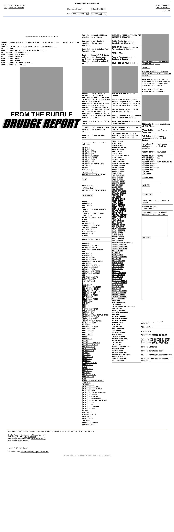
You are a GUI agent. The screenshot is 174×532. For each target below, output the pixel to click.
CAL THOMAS (116, 398)
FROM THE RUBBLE (41, 121)
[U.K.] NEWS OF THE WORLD (94, 462)
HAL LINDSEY (117, 319)
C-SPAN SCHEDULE (90, 302)
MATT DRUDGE (117, 157)
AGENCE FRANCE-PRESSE (151, 167)
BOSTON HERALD (89, 292)
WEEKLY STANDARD (90, 488)
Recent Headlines (163, 5)
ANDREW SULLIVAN (119, 393)
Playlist (25, 507)
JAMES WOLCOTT (118, 415)
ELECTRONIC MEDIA (90, 328)
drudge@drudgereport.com (35, 501)
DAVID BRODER (117, 190)
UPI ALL (144, 186)
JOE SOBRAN (116, 389)
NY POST (86, 404)
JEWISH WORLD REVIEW (92, 366)
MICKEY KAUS (117, 293)
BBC (83, 282)
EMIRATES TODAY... (91, 330)
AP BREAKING (88, 180)
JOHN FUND (116, 250)
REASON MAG (87, 423)
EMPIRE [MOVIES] (90, 335)
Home (10, 514)
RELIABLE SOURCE (119, 370)
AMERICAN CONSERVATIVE (93, 280)
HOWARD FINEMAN (118, 241)
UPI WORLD (145, 189)
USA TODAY (87, 476)
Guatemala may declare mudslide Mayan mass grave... (93, 45)
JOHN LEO (115, 312)
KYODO (84, 245)
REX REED (115, 365)
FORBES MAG (87, 342)
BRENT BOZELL (117, 188)
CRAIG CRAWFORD (118, 217)
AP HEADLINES (88, 178)
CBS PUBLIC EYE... (91, 299)
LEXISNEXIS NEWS (90, 373)
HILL (84, 349)
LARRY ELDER (117, 231)
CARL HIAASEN (117, 274)
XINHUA (85, 264)
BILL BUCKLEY (117, 200)
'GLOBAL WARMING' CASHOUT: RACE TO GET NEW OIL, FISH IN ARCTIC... (156, 76)
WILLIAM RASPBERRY (120, 362)
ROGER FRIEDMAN (118, 248)
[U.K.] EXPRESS (89, 454)
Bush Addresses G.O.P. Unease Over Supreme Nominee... (122, 127)
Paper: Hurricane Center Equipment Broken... (123, 62)
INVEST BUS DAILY (90, 361)
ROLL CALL (87, 426)
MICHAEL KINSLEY (119, 296)
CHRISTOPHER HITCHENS (121, 279)
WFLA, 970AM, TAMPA (10, 66)
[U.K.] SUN (87, 466)
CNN (83, 311)
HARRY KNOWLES (118, 300)
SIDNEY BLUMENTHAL (120, 183)
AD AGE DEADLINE (90, 278)
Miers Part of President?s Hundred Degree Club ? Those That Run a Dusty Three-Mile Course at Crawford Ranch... (125, 109)
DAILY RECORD (88, 450)
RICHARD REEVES (118, 367)
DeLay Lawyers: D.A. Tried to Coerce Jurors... (124, 142)
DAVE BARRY (116, 169)
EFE (83, 231)
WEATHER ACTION (148, 224)
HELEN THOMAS (117, 396)
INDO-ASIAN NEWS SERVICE (94, 233)
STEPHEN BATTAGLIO (120, 174)
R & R (84, 421)
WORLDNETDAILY (89, 490)
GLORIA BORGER (118, 186)
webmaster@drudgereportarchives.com (34, 518)
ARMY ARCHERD (117, 167)
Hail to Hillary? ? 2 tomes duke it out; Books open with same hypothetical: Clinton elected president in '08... (95, 63)
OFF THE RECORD (118, 339)
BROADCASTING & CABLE (92, 294)
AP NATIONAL (88, 166)
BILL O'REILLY (118, 346)
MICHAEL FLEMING (119, 245)
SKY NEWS (86, 428)
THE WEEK (86, 485)
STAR (84, 435)
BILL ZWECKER (117, 420)
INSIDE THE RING (119, 286)
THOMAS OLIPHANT (119, 343)
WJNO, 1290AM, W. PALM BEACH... (17, 68)
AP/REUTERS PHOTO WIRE (93, 182)
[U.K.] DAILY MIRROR (92, 447)
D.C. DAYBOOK (88, 318)
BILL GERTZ (116, 255)
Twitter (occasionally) (38, 505)
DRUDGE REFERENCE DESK (151, 378)
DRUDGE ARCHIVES (148, 374)
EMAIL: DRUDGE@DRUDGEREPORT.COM (155, 383)
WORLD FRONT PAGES (91, 268)
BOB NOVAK (116, 334)
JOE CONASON (117, 210)
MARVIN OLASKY (118, 341)
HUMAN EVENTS (88, 354)
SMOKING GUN (88, 433)
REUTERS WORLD (147, 179)
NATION (85, 390)
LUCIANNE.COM (88, 376)
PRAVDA (85, 247)
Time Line (166, 10)
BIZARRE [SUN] (118, 178)
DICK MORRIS (117, 329)
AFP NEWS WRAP (147, 172)
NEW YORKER (87, 409)
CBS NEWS (86, 297)
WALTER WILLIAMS (119, 410)
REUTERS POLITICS (149, 182)
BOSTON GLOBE (88, 290)
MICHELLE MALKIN (119, 324)
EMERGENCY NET (89, 333)
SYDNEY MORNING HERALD (93, 438)
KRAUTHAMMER (117, 303)
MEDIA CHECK (88, 378)
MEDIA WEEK (87, 383)
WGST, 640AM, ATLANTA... (13, 61)
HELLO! (85, 347)
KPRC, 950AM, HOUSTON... (13, 71)
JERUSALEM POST (89, 364)
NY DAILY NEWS (89, 399)
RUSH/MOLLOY (117, 374)
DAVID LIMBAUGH (118, 315)
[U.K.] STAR (88, 464)
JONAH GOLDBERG (118, 262)
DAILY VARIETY (89, 316)
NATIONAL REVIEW (90, 395)
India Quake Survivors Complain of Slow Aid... (123, 43)
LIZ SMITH (116, 384)
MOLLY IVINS (117, 288)
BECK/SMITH (116, 176)
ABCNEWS (86, 273)
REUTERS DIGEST (148, 177)
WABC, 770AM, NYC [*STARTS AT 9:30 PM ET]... (24, 54)
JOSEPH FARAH (117, 236)
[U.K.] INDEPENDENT (91, 459)
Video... (145, 69)
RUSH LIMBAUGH (118, 317)
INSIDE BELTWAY (118, 281)
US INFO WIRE (88, 257)
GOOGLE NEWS (146, 193)
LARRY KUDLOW (117, 307)
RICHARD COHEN (118, 207)
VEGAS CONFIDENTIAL (120, 403)
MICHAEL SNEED (118, 386)
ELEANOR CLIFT (118, 205)
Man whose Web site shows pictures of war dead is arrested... (153, 156)
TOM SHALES (116, 379)
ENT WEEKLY (87, 337)
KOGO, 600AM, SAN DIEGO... (14, 59)
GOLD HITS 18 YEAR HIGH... (124, 68)
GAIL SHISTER (117, 382)
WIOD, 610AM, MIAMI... (12, 64)
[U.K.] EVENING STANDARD (94, 452)
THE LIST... (146, 351)
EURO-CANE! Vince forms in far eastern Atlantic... (124, 50)
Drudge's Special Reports (14, 8)
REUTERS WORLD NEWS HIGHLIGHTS (156, 174)
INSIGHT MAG (88, 356)
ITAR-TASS (87, 240)
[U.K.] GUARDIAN (90, 457)
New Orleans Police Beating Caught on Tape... (154, 63)
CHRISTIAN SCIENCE (91, 309)
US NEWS (86, 474)
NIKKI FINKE (117, 243)
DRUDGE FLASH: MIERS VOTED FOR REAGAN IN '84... (124, 119)
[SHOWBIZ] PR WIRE (91, 252)
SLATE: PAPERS (89, 431)
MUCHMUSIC (87, 388)
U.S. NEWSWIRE (89, 259)
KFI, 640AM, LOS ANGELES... (15, 56)
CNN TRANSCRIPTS (90, 313)
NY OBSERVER (88, 402)
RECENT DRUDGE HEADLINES (153, 163)
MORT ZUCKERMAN (118, 417)
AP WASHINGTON (89, 168)
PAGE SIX (115, 348)
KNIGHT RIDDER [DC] (91, 243)
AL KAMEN (115, 291)
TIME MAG (86, 440)
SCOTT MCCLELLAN (119, 327)
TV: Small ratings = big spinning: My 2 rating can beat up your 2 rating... (124, 150)
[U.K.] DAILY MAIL (91, 445)
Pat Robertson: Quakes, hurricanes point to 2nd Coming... (153, 147)
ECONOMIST (87, 323)
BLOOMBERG (87, 226)
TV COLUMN (116, 401)
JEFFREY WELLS (118, 405)
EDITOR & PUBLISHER (91, 325)
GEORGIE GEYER (118, 257)
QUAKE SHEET (146, 227)
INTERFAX (86, 235)
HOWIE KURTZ (117, 310)
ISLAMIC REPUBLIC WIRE (93, 238)
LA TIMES (86, 371)
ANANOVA (86, 223)
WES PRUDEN (116, 358)
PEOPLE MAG (87, 419)
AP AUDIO (86, 185)
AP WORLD (86, 163)
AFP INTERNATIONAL (149, 170)
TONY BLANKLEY (118, 181)
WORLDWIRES (87, 262)
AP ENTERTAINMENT (90, 173)
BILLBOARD (87, 287)
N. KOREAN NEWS (89, 416)
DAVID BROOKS (117, 193)
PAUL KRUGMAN (117, 305)
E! (83, 321)
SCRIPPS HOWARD (89, 255)
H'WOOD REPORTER (90, 352)
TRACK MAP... (117, 56)
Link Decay (23, 514)
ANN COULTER (117, 214)
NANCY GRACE (117, 267)
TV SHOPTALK (88, 442)
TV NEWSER (116, 353)
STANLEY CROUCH (118, 219)
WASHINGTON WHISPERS (121, 413)
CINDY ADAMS (117, 162)
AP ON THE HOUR (89, 175)
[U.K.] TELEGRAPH (90, 469)
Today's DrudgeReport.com (14, 5)
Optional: (69, 14)
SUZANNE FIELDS (118, 238)
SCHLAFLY (115, 377)
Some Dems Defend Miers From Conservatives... (125, 135)
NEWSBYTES (87, 411)
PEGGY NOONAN (117, 331)
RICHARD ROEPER (118, 372)
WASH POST (87, 481)
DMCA (16, 514)
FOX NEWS (86, 345)
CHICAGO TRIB (88, 304)
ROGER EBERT (117, 229)
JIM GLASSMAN (117, 260)
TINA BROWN (116, 195)
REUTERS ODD (146, 184)
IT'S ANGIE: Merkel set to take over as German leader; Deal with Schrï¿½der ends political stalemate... (156, 86)
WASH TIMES (87, 483)
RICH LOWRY (116, 322)
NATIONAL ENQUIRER (91, 392)
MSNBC (84, 385)
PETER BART (116, 171)
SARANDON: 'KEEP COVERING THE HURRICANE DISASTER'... (124, 37)
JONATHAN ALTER (118, 164)
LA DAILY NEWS (89, 368)
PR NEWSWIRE (88, 250)
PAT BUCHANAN (117, 198)
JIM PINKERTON (118, 350)
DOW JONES (87, 228)
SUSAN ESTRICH (118, 233)
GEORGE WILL (117, 408)
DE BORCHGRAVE (118, 226)
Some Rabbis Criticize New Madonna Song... (95, 53)
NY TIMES (86, 407)
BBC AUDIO (87, 285)
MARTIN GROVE (117, 272)
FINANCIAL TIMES (90, 340)
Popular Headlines (163, 8)
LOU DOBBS (116, 224)
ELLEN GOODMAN (118, 264)
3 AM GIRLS (116, 159)
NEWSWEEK (86, 414)
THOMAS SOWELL (118, 391)
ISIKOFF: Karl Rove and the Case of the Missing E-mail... (95, 141)
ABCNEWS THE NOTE (90, 275)
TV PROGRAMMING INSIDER (122, 355)
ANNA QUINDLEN (118, 360)
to (89, 14)
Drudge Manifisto (30, 503)
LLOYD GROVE (117, 269)
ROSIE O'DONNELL (119, 336)
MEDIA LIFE (87, 380)
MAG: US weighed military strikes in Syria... (94, 37)
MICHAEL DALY (117, 221)
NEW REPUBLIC (88, 397)
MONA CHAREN (117, 202)
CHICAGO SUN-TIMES (91, 306)
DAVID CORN (116, 212)
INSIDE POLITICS (119, 284)
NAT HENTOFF (117, 276)
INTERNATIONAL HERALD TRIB (95, 359)
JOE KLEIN (116, 298)
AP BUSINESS (88, 170)
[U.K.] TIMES (88, 471)
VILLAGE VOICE (89, 478)
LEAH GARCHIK (117, 253)
